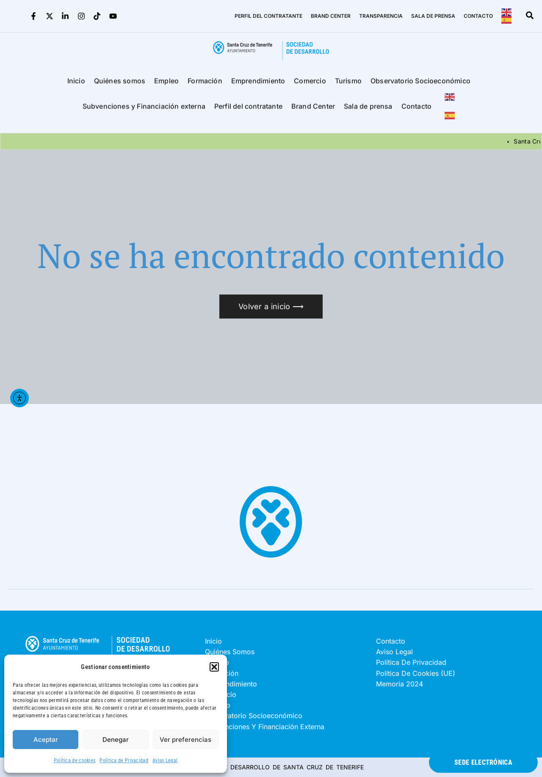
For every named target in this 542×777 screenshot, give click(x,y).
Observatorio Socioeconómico (420, 84)
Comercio (310, 84)
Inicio (76, 84)
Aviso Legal (164, 760)
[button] (214, 667)
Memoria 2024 (399, 684)
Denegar (115, 740)
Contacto (416, 109)
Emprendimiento (258, 84)
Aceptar (45, 740)
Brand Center (313, 109)
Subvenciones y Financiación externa (144, 109)
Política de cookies (75, 760)
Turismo (348, 84)
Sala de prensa (368, 109)
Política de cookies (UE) (415, 673)
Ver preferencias (185, 740)
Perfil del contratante (248, 109)
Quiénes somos (119, 84)
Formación (205, 84)
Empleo (166, 84)
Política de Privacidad (124, 760)
